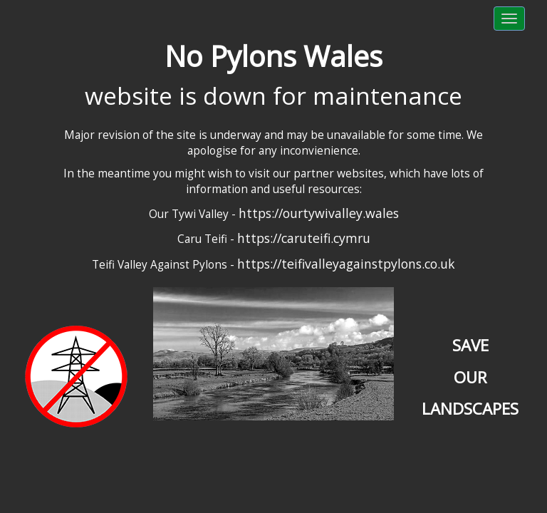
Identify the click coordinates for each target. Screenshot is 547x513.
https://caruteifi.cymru (303, 238)
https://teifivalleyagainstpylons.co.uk (346, 263)
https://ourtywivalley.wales (319, 213)
